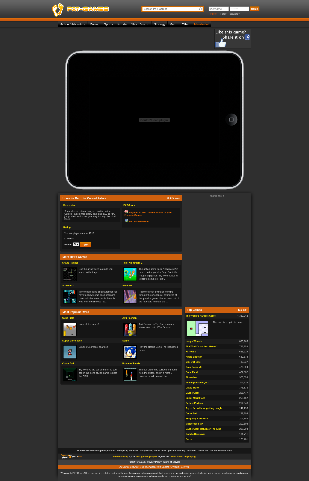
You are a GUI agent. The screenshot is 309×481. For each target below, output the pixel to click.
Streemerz (68, 285)
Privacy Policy (154, 462)
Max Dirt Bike (193, 362)
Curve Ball (68, 363)
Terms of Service (171, 462)
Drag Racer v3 (193, 367)
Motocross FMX (194, 423)
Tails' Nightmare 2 (132, 262)
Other (186, 24)
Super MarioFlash (72, 340)
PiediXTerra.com (137, 462)
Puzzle (122, 24)
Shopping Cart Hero (197, 418)
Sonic (125, 340)
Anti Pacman (129, 318)
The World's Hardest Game (201, 315)
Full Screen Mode (138, 221)
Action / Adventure (72, 24)
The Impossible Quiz (197, 382)
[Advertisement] (136, 38)
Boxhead (191, 450)
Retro (173, 24)
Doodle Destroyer (195, 434)
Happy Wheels (194, 341)
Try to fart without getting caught (204, 408)
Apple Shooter (194, 356)
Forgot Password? (229, 13)
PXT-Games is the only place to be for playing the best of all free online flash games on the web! (90, 8)
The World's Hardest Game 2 (202, 346)
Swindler (127, 285)
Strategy (159, 24)
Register (213, 13)
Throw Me (191, 377)
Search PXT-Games (155, 9)
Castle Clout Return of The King (203, 429)
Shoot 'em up (140, 24)
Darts (189, 439)
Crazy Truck (192, 387)
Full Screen (173, 198)
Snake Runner (70, 262)
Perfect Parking (194, 403)
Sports (108, 24)
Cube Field (68, 318)
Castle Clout (192, 392)
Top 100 (242, 310)
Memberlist (201, 24)
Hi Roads (191, 351)
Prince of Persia (131, 363)
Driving (95, 24)
